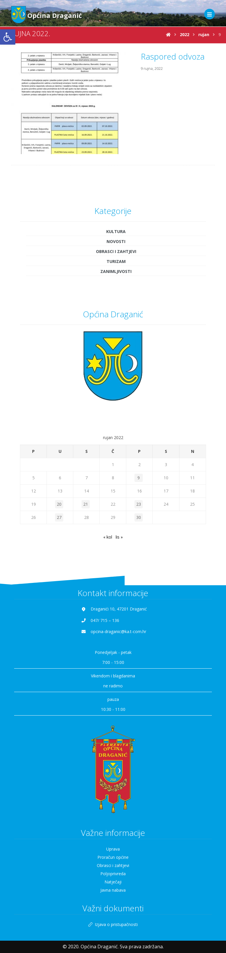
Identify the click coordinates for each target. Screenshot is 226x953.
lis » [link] (119, 511)
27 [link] (59, 491)
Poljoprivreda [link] (113, 848)
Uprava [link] (113, 823)
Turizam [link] (116, 235)
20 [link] (59, 478)
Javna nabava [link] (113, 864)
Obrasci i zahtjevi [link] (116, 225)
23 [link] (138, 478)
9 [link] (138, 452)
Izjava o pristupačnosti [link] (113, 898)
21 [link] (85, 478)
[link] (7, 37)
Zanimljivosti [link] (116, 245)
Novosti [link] (116, 215)
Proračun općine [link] (113, 831)
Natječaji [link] (113, 856)
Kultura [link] (116, 205)
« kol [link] (107, 511)
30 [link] (138, 491)
